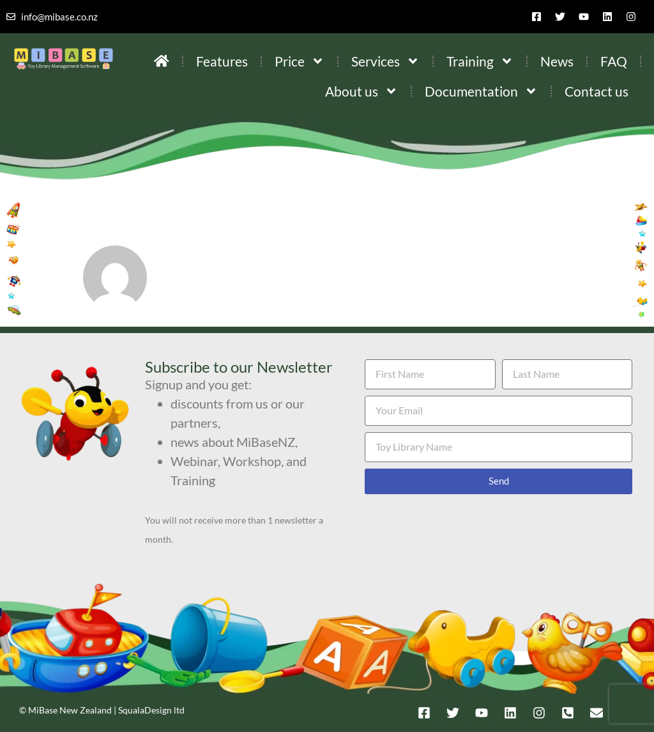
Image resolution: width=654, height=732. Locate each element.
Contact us (596, 91)
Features (222, 61)
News (557, 61)
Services (385, 61)
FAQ (613, 61)
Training (479, 61)
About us (361, 91)
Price (299, 61)
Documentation (481, 91)
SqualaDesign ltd (151, 710)
